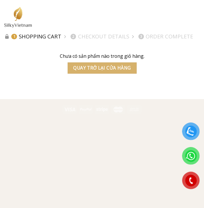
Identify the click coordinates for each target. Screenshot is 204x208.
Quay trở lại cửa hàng (102, 68)
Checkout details (100, 36)
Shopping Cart (36, 36)
